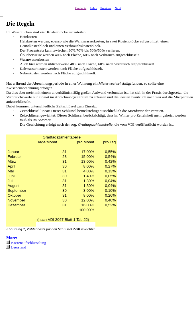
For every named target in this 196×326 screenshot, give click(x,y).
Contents (80, 8)
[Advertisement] (42, 290)
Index (93, 8)
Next (118, 8)
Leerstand (18, 247)
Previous (105, 8)
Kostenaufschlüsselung (28, 243)
